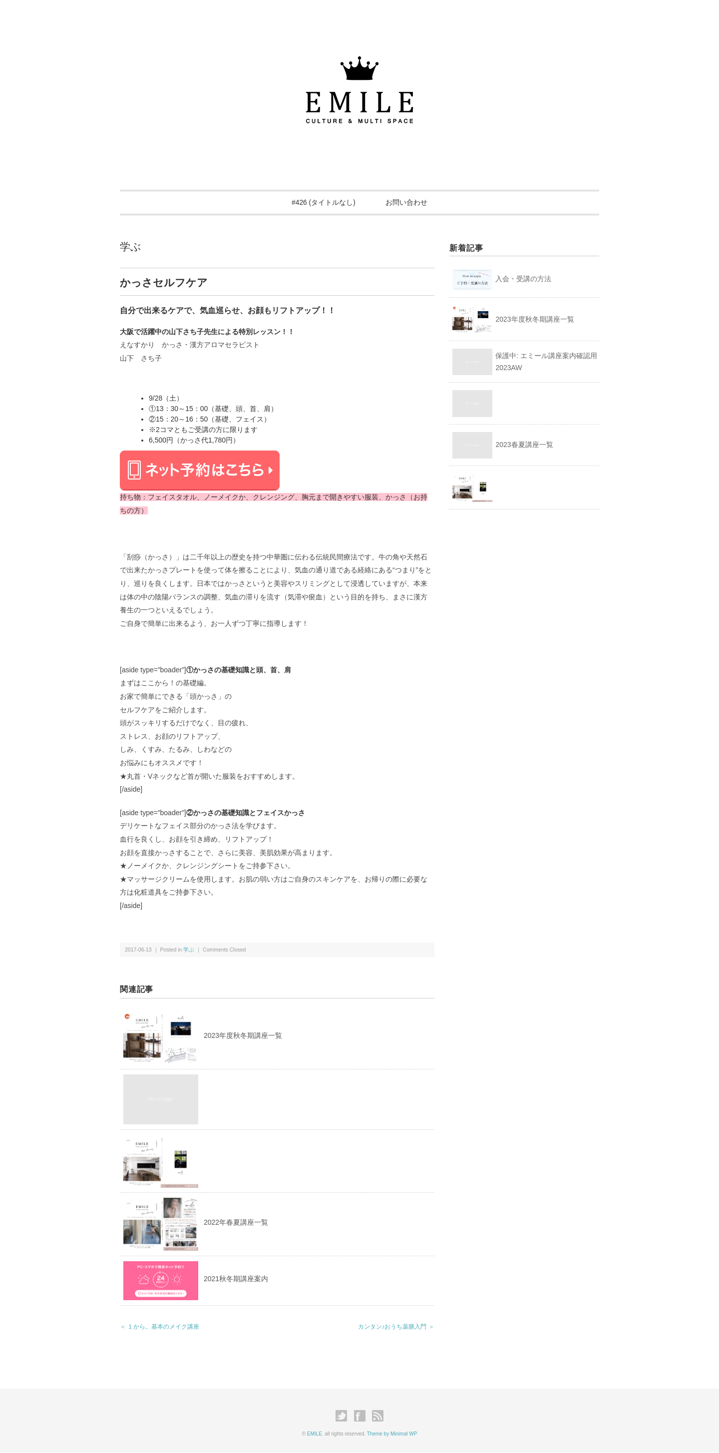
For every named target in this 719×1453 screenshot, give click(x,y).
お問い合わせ (407, 202)
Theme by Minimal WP (392, 1434)
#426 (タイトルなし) (323, 202)
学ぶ (130, 246)
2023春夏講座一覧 (524, 445)
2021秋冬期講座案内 (236, 1279)
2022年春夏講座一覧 (236, 1223)
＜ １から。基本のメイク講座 (159, 1326)
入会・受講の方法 (523, 279)
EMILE (314, 1434)
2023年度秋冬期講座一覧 (243, 1035)
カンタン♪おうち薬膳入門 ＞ (396, 1326)
